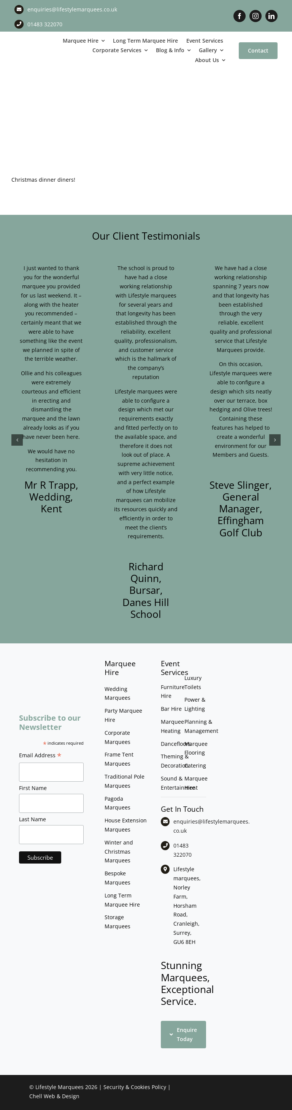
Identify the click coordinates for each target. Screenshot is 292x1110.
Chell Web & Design (54, 1096)
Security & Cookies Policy (134, 1087)
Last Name (32, 819)
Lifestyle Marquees (59, 1087)
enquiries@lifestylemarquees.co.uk (72, 9)
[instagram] (255, 16)
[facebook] (239, 16)
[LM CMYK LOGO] (36, 44)
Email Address (40, 756)
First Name (33, 788)
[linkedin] (271, 16)
